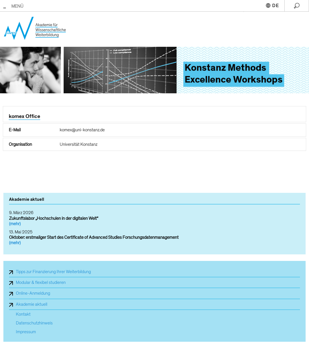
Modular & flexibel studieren (41, 282)
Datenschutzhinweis (34, 323)
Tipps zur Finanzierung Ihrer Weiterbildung (53, 272)
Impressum (26, 332)
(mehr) (15, 224)
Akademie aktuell (31, 304)
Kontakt (23, 314)
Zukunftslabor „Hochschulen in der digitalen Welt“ (53, 218)
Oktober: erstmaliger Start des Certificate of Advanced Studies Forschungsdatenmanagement (94, 237)
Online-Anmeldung (33, 293)
